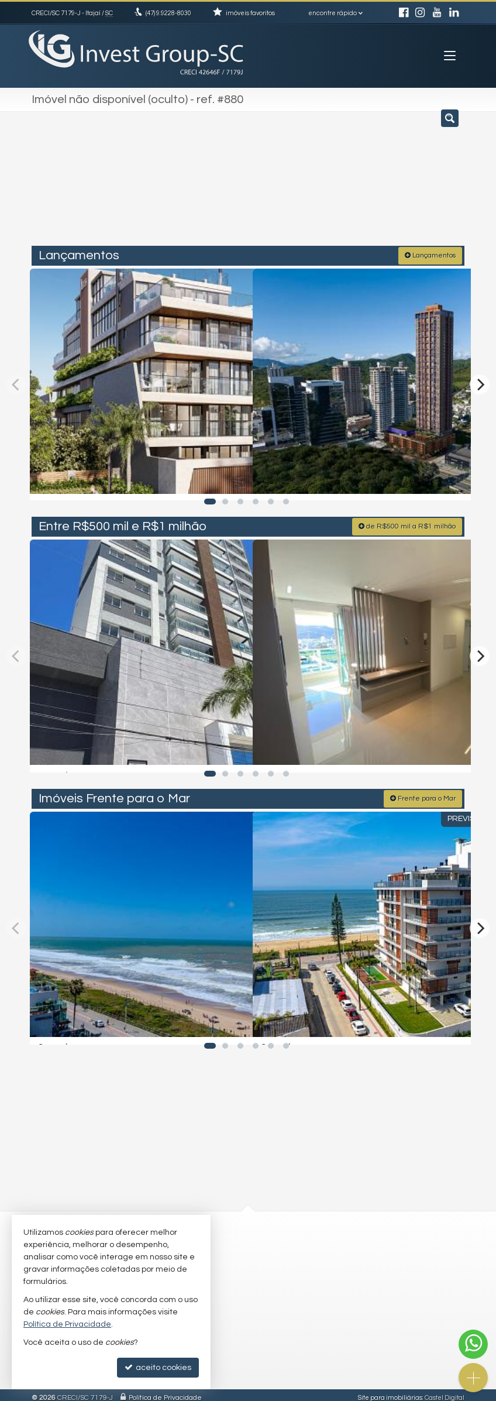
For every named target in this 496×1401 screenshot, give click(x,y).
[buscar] (438, 183)
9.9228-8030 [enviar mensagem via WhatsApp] (168, 13)
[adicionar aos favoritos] (231, 480)
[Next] (480, 382)
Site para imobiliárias (390, 1392)
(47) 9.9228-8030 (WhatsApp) (314, 1247)
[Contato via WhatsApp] (473, 1344)
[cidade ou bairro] (352, 183)
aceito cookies (158, 1367)
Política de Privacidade (165, 1392)
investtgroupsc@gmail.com (311, 1258)
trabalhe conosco (295, 1269)
